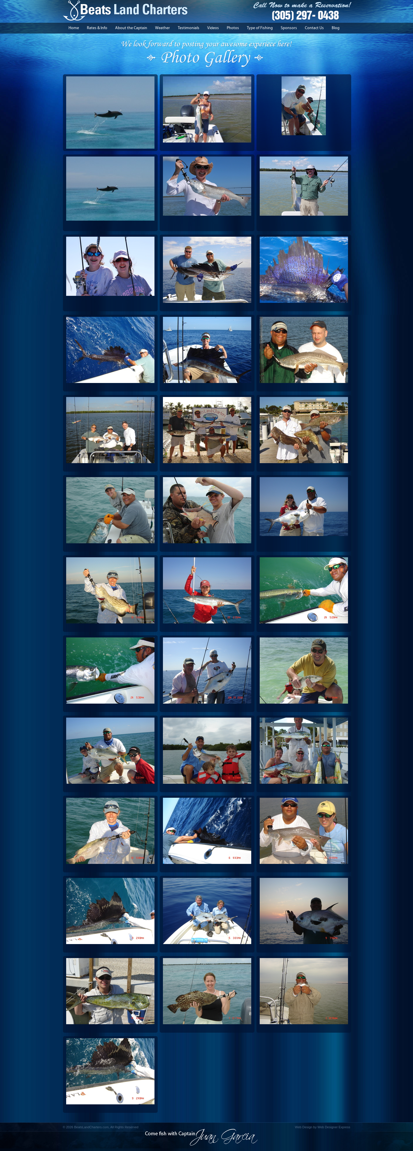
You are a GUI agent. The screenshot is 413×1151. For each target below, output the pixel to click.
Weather (162, 28)
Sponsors (289, 28)
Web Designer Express (333, 1127)
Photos (233, 28)
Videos (213, 28)
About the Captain (131, 28)
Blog (336, 28)
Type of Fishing (260, 28)
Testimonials (188, 28)
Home (73, 28)
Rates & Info (97, 28)
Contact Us (314, 28)
